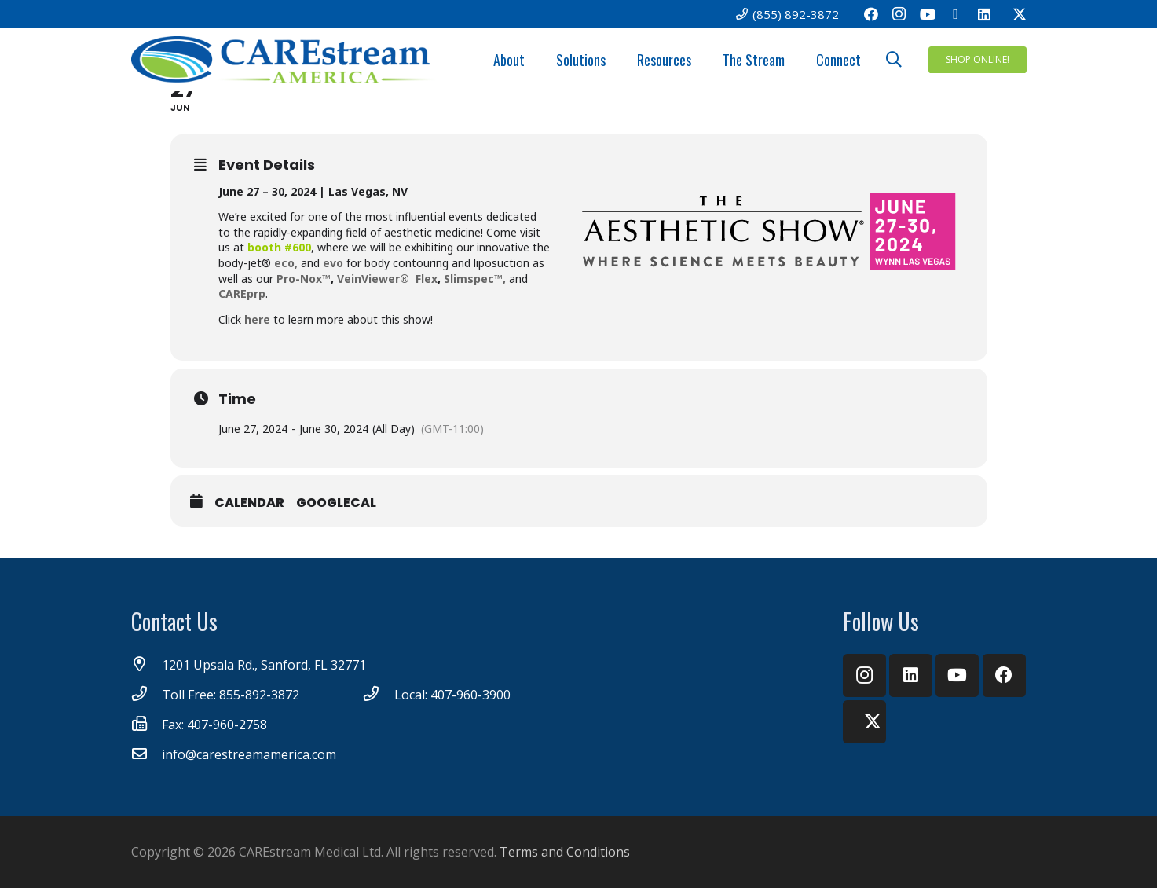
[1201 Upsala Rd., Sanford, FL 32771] (147, 665)
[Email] (956, 14)
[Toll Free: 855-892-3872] (147, 695)
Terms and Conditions (565, 851)
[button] (894, 60)
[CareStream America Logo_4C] (285, 59)
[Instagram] (899, 14)
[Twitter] (1012, 14)
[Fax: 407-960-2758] (147, 725)
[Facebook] (871, 14)
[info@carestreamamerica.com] (147, 754)
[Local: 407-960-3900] (378, 695)
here (257, 319)
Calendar (249, 503)
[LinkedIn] (984, 14)
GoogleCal (336, 503)
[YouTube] (928, 14)
